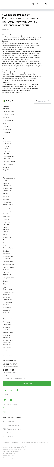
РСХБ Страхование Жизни (11, 425)
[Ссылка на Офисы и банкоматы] (37, 4)
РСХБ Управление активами (12, 429)
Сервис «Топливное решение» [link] (7, 229)
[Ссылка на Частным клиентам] (19, 4)
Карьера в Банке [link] (8, 332)
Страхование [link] (7, 136)
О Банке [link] (5, 284)
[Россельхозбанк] (8, 4)
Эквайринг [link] (6, 199)
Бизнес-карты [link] (7, 208)
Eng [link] (4, 408)
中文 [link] (4, 412)
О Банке (5, 281)
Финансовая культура (8, 458)
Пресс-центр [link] (7, 316)
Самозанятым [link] (7, 132)
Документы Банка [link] (8, 319)
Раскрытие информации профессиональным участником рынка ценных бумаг (14, 450)
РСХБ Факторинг (8, 436)
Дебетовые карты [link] (8, 114)
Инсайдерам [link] (7, 307)
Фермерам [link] (6, 216)
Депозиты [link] (6, 219)
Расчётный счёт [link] (8, 248)
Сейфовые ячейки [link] (9, 161)
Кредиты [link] (6, 117)
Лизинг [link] (5, 234)
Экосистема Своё (8, 264)
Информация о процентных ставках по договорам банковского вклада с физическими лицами (15, 446)
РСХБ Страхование (9, 421)
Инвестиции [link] (7, 129)
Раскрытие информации (9, 453)
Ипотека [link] (5, 123)
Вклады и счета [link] (8, 120)
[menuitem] (19, 4)
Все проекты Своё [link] (9, 278)
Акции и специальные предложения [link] (7, 141)
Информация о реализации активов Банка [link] (7, 342)
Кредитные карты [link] (8, 111)
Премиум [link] (6, 126)
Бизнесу (5, 193)
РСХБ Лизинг (7, 433)
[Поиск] (46, 4)
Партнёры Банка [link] (8, 261)
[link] (27, 383)
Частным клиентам (6, 107)
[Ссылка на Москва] (28, 4)
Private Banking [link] (8, 164)
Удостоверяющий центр (9, 455)
